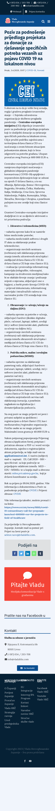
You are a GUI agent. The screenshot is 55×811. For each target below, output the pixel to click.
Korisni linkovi (25, 704)
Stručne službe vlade (27, 720)
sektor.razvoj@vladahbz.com (19, 534)
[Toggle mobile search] (43, 21)
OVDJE (33, 490)
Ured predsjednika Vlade (11, 724)
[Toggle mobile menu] (49, 21)
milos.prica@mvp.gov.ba (25, 473)
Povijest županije (9, 694)
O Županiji (10, 688)
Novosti (40, 70)
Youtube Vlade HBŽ (42, 697)
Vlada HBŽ (10, 708)
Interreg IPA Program (27, 696)
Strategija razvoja (10, 714)
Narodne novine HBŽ (27, 712)
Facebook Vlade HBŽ (42, 690)
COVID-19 (31, 70)
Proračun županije (10, 702)
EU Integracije (27, 689)
